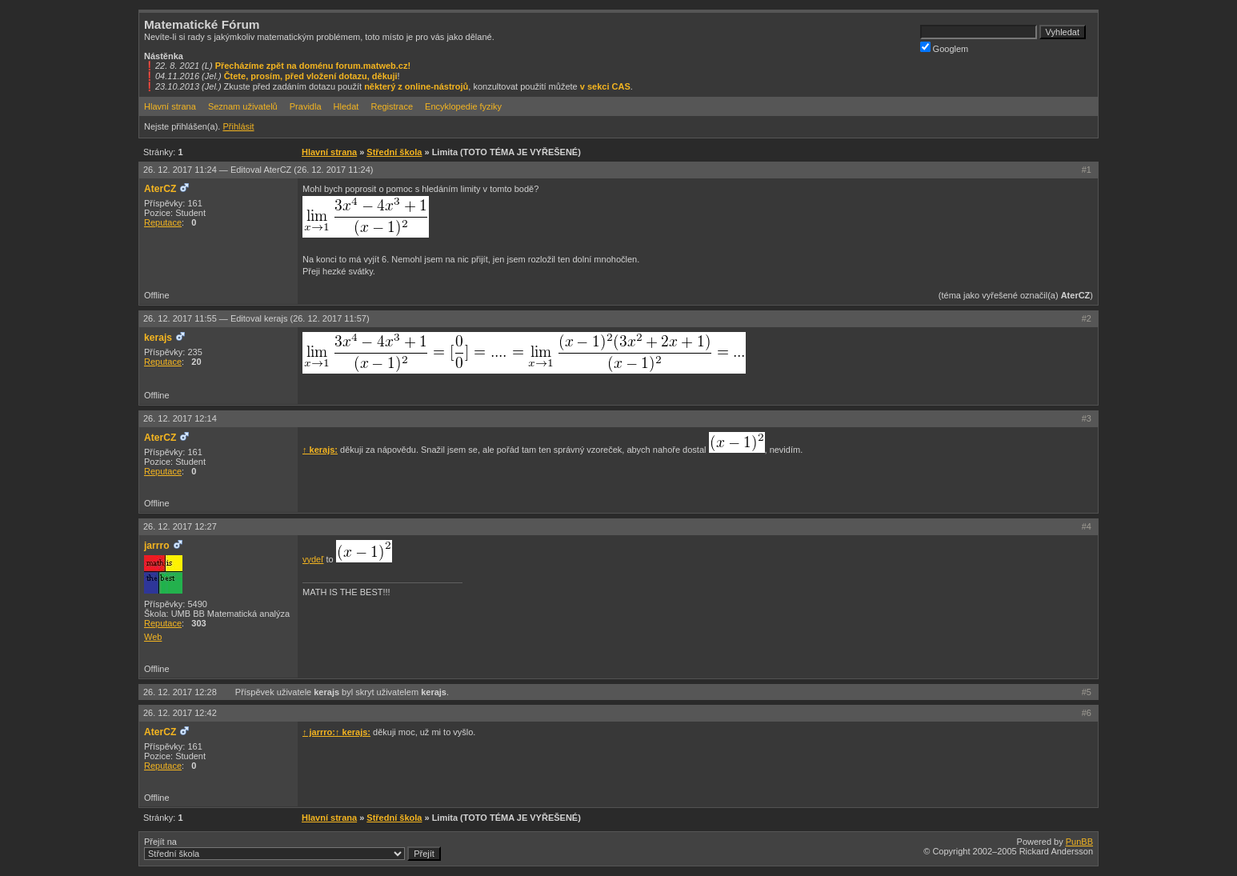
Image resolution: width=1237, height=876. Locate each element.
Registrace (391, 106)
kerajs (158, 337)
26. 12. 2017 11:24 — (258, 169)
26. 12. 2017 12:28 (181, 692)
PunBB (1079, 841)
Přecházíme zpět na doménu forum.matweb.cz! (313, 65)
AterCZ (160, 188)
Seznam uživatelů (243, 106)
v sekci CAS (605, 86)
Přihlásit (238, 126)
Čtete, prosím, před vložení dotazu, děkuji (311, 76)
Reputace (163, 222)
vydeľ (312, 559)
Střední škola (394, 152)
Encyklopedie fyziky (463, 106)
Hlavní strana (170, 106)
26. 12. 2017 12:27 (180, 526)
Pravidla (306, 106)
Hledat (346, 106)
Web (153, 637)
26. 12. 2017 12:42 (180, 713)
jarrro (157, 545)
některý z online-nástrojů (416, 86)
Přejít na (292, 849)
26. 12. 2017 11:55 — (256, 318)
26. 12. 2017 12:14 (180, 418)
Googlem (944, 48)
